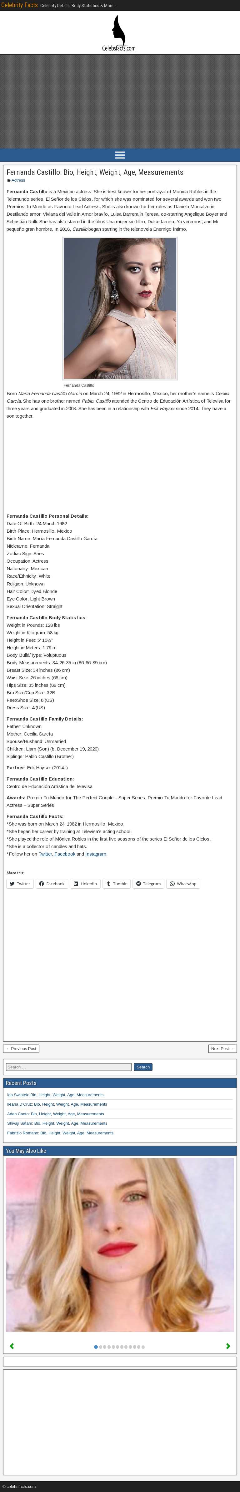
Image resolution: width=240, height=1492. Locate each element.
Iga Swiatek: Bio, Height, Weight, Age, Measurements (55, 1095)
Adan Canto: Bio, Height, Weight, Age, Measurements (55, 1114)
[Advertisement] (120, 101)
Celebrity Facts (19, 5)
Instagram (95, 854)
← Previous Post (21, 1048)
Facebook (64, 854)
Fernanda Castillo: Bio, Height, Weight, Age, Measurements (95, 172)
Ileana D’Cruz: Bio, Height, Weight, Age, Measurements (57, 1104)
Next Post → (222, 1048)
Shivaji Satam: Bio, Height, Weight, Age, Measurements (57, 1123)
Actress (18, 180)
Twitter (45, 854)
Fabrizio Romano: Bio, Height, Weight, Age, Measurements (60, 1133)
